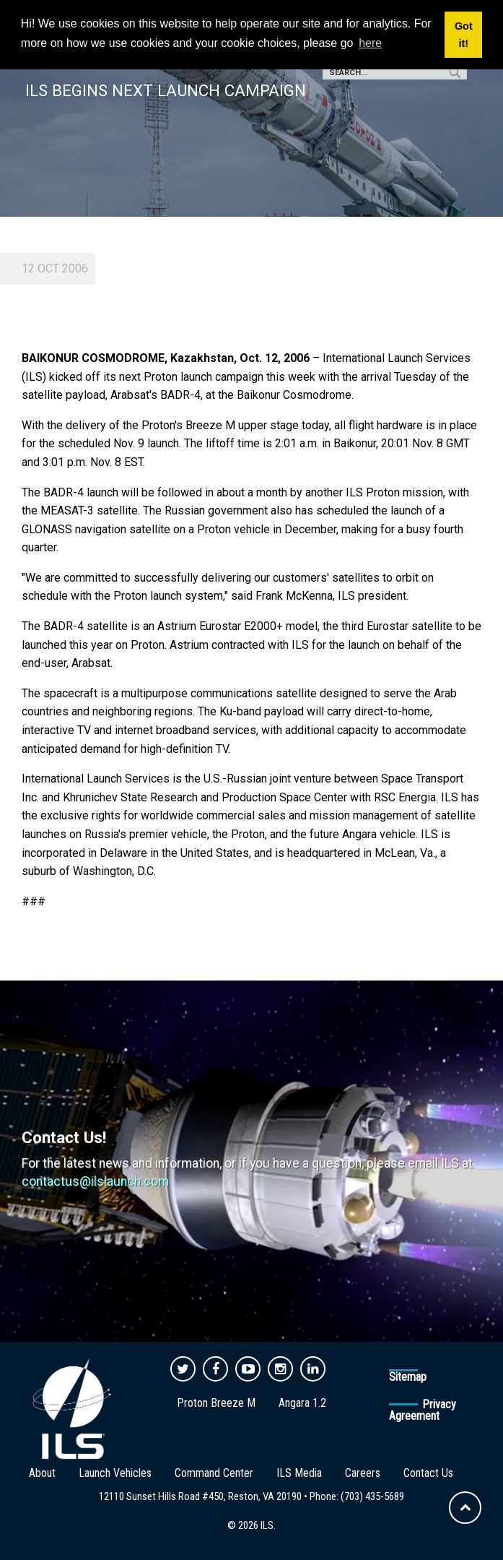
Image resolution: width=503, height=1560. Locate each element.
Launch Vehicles (115, 1473)
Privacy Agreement (422, 1410)
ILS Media (299, 1473)
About (42, 1473)
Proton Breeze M (216, 1403)
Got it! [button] (464, 34)
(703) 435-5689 (372, 1496)
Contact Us (428, 1473)
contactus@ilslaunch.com (95, 1181)
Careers (362, 1473)
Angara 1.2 (302, 1403)
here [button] (370, 43)
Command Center (214, 1473)
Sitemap (408, 1377)
